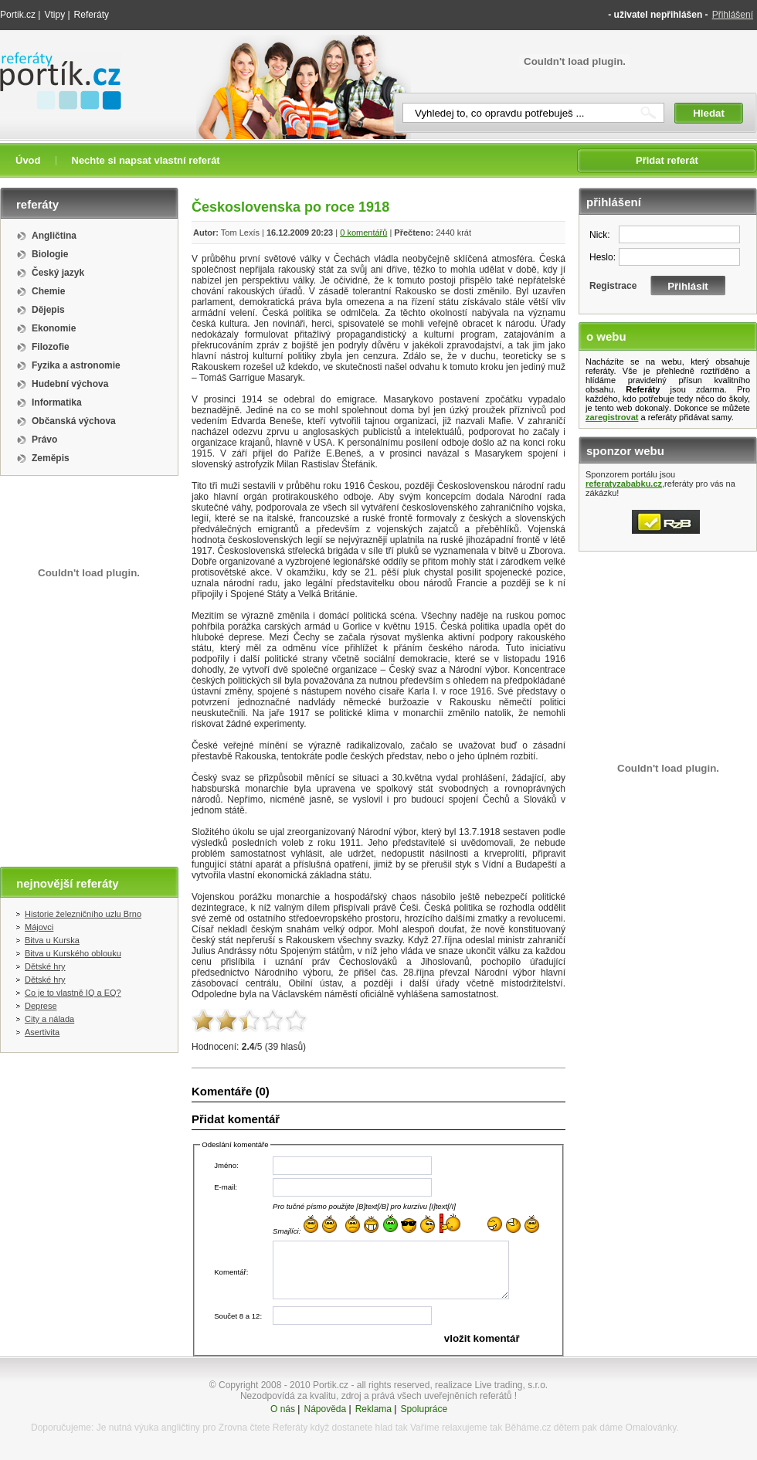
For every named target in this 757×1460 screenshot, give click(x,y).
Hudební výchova (70, 384)
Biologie (50, 254)
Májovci (39, 927)
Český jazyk (58, 272)
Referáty (91, 14)
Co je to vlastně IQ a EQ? (73, 992)
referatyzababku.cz (624, 483)
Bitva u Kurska (52, 940)
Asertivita (42, 1032)
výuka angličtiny (167, 1427)
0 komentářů (363, 232)
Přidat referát (667, 160)
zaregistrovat (612, 417)
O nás (282, 1409)
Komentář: (231, 1272)
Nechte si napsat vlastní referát (146, 160)
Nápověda (325, 1409)
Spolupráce (423, 1409)
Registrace (612, 285)
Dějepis (48, 309)
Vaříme (425, 1427)
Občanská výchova (74, 421)
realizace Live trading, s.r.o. (491, 1385)
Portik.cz (18, 14)
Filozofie (51, 346)
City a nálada (49, 1019)
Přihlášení (732, 14)
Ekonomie (54, 328)
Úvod (28, 160)
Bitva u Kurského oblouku (73, 953)
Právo (44, 439)
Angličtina (54, 235)
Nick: (599, 234)
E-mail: (225, 1187)
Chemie (48, 291)
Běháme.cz (527, 1427)
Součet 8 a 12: (238, 1316)
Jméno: (226, 1165)
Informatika (57, 402)
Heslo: (602, 257)
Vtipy (54, 14)
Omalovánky (651, 1427)
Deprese (41, 1005)
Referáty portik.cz (53, 59)
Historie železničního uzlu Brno (83, 913)
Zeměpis (51, 458)
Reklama (373, 1409)
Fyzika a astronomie (76, 365)
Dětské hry (45, 966)
